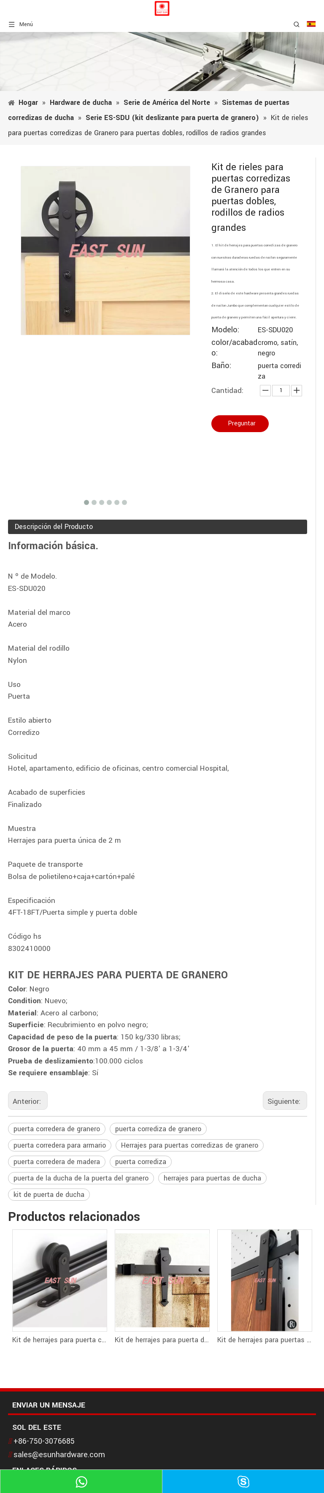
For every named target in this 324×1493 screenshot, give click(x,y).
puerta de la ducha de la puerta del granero (81, 1178)
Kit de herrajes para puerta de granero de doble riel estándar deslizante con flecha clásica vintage (162, 1340)
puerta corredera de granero (57, 1129)
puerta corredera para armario (60, 1145)
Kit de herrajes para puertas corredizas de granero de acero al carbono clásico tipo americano (264, 1340)
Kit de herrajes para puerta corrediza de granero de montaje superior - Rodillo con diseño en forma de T (59, 1340)
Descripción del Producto (54, 526)
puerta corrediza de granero (158, 1129)
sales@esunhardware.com (59, 1454)
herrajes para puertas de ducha (212, 1178)
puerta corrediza (140, 1162)
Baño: (221, 366)
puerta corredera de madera (57, 1162)
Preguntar (242, 423)
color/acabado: (234, 347)
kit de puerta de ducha (49, 1194)
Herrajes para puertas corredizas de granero (189, 1145)
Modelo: (225, 330)
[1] (162, 61)
